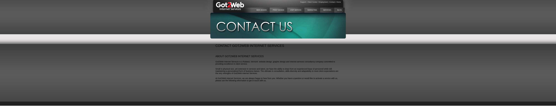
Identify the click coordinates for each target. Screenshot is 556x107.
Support (303, 2)
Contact (332, 2)
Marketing (312, 10)
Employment (323, 2)
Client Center (312, 2)
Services (327, 10)
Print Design (278, 10)
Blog (339, 10)
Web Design (261, 10)
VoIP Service (295, 10)
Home (338, 2)
